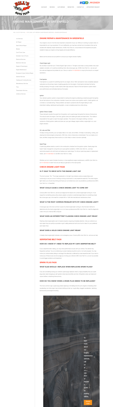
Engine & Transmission (21, 66)
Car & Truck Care (20, 52)
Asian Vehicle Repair (21, 45)
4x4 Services (19, 38)
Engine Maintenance (21, 69)
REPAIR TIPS (71, 7)
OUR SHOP (44, 7)
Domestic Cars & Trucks (22, 56)
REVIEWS (52, 7)
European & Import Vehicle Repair (24, 73)
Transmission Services (21, 90)
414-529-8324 (95, 2)
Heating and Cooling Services (23, 80)
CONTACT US (80, 7)
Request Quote (88, 402)
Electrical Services (20, 59)
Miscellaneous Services (22, 83)
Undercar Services (21, 94)
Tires (17, 87)
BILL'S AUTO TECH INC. (19, 32)
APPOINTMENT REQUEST (93, 7)
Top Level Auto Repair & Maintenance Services (40, 32)
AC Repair (18, 42)
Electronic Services (21, 62)
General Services (20, 76)
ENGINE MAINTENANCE (61, 32)
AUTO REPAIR (61, 7)
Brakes (18, 49)
